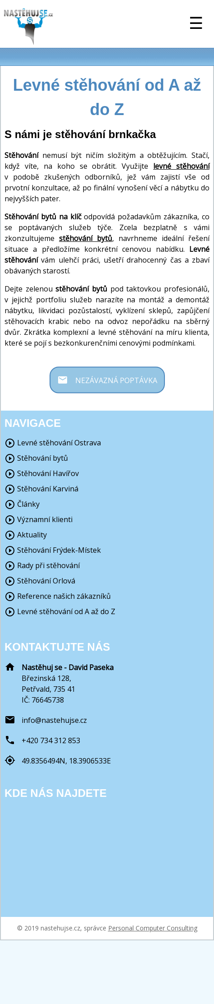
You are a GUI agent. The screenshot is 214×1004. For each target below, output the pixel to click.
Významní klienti (39, 519)
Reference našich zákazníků (58, 596)
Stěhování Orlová (40, 581)
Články (22, 504)
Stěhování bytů (36, 458)
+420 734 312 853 (51, 740)
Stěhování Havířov (42, 473)
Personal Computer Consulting (152, 928)
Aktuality (26, 535)
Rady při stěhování (42, 565)
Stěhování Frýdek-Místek (53, 550)
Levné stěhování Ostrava (53, 443)
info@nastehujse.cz (54, 720)
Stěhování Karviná (41, 489)
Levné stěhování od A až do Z (60, 611)
